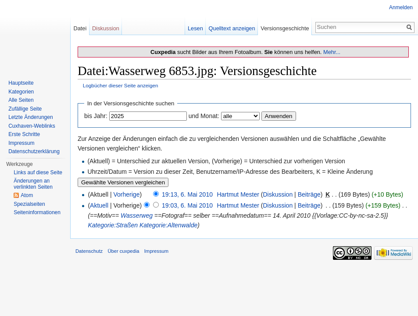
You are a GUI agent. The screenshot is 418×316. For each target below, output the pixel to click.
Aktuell (99, 205)
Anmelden (401, 7)
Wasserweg (137, 215)
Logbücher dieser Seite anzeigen (120, 85)
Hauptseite (20, 83)
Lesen (195, 28)
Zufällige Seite (25, 109)
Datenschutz (89, 251)
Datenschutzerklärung (34, 151)
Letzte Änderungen (30, 117)
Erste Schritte (24, 134)
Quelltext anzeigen (232, 28)
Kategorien (21, 92)
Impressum (21, 143)
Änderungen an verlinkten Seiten (33, 184)
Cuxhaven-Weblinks (31, 126)
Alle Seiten (20, 100)
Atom (27, 195)
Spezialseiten (29, 204)
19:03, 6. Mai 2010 (187, 205)
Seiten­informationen (37, 212)
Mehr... (331, 52)
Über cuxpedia (123, 251)
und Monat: (204, 115)
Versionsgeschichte (285, 28)
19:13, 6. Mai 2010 (187, 194)
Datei (79, 28)
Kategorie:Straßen (113, 225)
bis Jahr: (95, 115)
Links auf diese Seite (38, 172)
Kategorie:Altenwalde (168, 225)
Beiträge (309, 194)
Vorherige (127, 194)
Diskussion (278, 194)
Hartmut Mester (238, 194)
